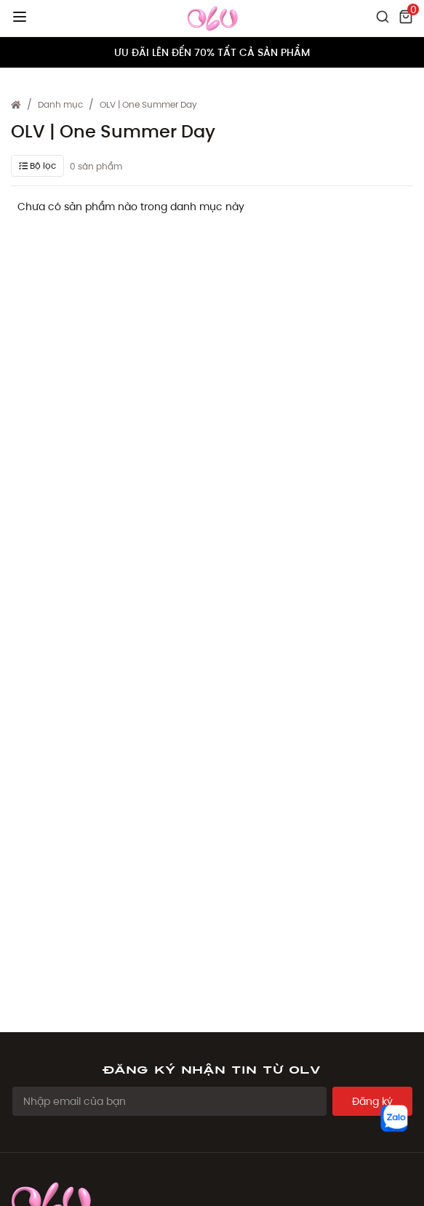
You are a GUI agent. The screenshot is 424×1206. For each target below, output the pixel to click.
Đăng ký (372, 1101)
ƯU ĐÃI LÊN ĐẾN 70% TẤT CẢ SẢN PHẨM (212, 52)
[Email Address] (169, 1101)
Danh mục (60, 104)
